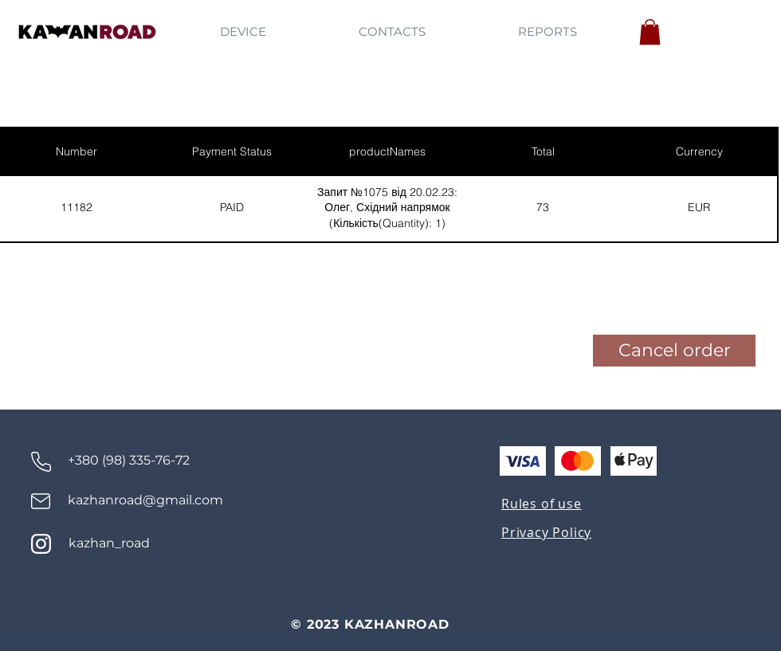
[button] (650, 32)
